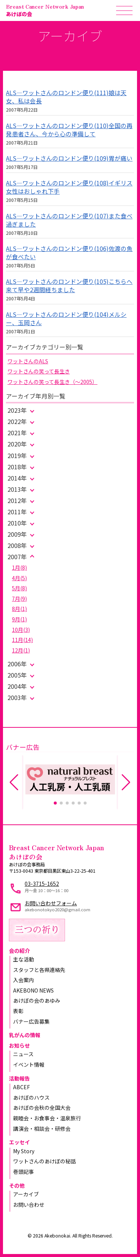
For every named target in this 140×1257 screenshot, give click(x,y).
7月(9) (19, 598)
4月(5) (19, 578)
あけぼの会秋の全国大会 (42, 1107)
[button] (55, 803)
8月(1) (19, 608)
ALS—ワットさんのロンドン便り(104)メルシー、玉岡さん (66, 318)
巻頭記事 (23, 1171)
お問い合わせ (28, 1204)
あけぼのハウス (31, 1097)
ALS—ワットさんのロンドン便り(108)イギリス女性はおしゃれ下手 (69, 187)
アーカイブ (26, 1194)
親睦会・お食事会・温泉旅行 (47, 1118)
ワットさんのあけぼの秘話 (44, 1161)
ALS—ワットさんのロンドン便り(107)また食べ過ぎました (69, 220)
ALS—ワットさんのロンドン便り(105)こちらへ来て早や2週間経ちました (69, 285)
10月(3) (21, 629)
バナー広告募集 (31, 1021)
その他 (17, 1185)
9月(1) (19, 619)
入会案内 (23, 980)
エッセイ (19, 1142)
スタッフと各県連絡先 (39, 969)
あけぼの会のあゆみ (36, 1000)
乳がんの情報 (24, 1035)
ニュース (23, 1054)
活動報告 (19, 1078)
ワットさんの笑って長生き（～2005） (52, 381)
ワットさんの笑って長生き (38, 371)
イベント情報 (28, 1064)
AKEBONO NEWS (33, 990)
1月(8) (19, 567)
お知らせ (19, 1045)
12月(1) (21, 650)
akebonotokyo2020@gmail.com (57, 909)
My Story (23, 1151)
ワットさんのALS (27, 361)
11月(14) (22, 639)
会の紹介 (19, 950)
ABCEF (21, 1087)
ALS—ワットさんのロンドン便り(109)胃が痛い (69, 158)
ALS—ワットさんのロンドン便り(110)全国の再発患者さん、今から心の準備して (69, 129)
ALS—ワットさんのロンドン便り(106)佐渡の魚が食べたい (69, 252)
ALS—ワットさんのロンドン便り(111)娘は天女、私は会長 (66, 96)
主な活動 (23, 959)
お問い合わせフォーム (51, 903)
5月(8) (19, 588)
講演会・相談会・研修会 (42, 1128)
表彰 (18, 1011)
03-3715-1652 (42, 883)
